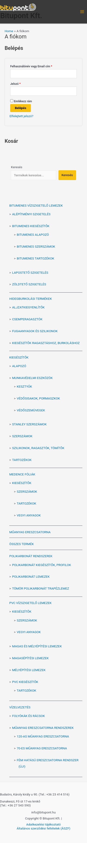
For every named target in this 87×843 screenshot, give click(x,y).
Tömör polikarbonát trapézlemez (40, 588)
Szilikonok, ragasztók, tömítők (38, 448)
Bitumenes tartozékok (35, 258)
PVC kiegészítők (25, 682)
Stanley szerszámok (29, 424)
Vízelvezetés (19, 707)
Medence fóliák (22, 474)
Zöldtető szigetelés (29, 284)
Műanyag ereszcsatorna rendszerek (43, 728)
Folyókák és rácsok (28, 716)
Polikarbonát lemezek (31, 576)
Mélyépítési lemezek (28, 670)
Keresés (16, 167)
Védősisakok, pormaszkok (38, 398)
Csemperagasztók (27, 319)
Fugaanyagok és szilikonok (35, 331)
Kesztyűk (24, 386)
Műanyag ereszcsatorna (30, 532)
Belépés (20, 108)
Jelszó (21, 83)
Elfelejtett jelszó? (21, 116)
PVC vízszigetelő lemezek (30, 603)
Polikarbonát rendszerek (30, 556)
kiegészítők (21, 611)
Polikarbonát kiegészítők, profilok (41, 565)
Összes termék (21, 544)
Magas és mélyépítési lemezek (37, 646)
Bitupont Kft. (21, 15)
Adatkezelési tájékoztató (43, 824)
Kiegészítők (19, 357)
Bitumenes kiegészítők (30, 226)
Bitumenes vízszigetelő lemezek (36, 205)
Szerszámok (22, 436)
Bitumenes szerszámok (36, 246)
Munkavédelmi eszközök (32, 378)
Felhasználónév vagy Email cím (36, 66)
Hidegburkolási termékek (30, 298)
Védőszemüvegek (31, 410)
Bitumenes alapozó (33, 234)
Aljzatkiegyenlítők (28, 307)
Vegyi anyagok (29, 515)
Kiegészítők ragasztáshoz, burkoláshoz (46, 343)
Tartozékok (22, 460)
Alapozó (19, 366)
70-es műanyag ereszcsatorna (42, 748)
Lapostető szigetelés (30, 272)
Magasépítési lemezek (30, 658)
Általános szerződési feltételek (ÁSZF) (43, 828)
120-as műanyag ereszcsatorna (43, 736)
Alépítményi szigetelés (31, 214)
